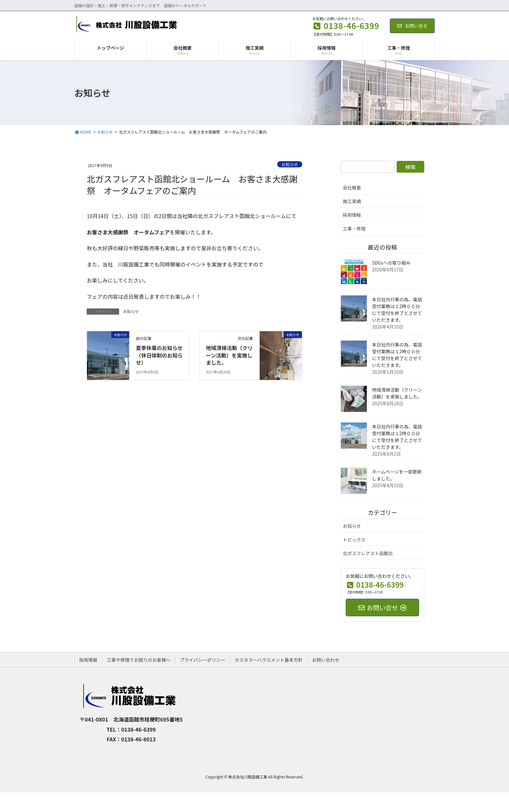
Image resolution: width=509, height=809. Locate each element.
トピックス (354, 539)
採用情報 (352, 215)
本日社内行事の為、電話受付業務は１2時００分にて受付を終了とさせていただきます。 (397, 309)
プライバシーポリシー (202, 660)
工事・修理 (354, 228)
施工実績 (352, 201)
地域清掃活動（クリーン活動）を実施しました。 (229, 355)
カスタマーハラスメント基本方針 (269, 660)
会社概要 (352, 187)
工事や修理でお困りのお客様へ (138, 660)
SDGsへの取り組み (391, 262)
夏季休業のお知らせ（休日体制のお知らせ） (159, 355)
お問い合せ (412, 25)
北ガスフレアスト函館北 (368, 553)
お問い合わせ (325, 660)
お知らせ (289, 164)
